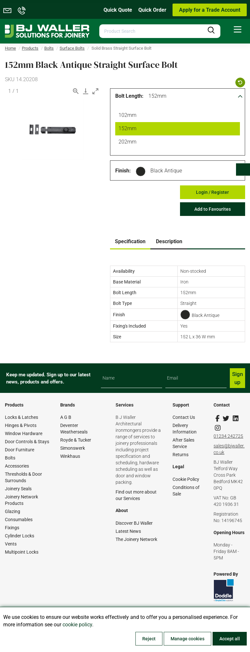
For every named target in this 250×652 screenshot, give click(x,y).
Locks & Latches (21, 417)
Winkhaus (70, 456)
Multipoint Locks (21, 552)
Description (169, 241)
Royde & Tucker (75, 440)
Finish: (123, 171)
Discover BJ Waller (134, 523)
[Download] (85, 91)
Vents (11, 543)
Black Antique (166, 171)
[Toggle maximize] (95, 91)
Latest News (128, 531)
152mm (157, 96)
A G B (65, 417)
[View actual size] (76, 91)
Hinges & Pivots (20, 425)
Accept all (229, 638)
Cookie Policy (186, 479)
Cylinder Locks (19, 535)
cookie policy (77, 624)
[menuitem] (237, 29)
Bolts (10, 457)
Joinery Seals (18, 488)
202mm (126, 142)
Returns (180, 454)
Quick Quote (118, 10)
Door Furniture (19, 449)
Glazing (12, 511)
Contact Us (184, 417)
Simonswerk (72, 448)
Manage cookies (187, 638)
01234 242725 (228, 436)
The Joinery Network (136, 539)
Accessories (17, 466)
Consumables (19, 519)
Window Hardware (23, 433)
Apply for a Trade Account (209, 10)
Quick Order (152, 10)
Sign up (237, 378)
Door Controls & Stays (27, 441)
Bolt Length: (129, 96)
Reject (149, 638)
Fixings (12, 527)
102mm (126, 116)
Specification (130, 241)
